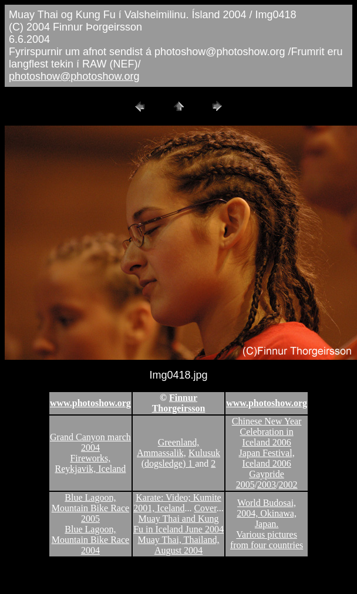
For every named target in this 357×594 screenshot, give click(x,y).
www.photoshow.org (90, 403)
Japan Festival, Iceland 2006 (267, 458)
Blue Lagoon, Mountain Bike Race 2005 (90, 508)
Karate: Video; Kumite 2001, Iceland (177, 502)
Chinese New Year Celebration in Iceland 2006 (267, 431)
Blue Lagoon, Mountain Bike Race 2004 (90, 539)
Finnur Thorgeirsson (179, 403)
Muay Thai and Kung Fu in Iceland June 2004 (178, 524)
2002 (288, 485)
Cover (205, 508)
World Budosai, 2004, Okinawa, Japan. (267, 513)
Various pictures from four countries (266, 539)
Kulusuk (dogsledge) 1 (181, 458)
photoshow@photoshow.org (74, 76)
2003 (266, 485)
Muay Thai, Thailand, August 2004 (179, 545)
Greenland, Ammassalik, (168, 447)
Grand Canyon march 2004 (90, 442)
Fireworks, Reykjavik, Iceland (90, 463)
